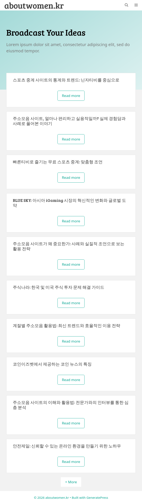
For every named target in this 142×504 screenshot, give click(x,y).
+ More (71, 482)
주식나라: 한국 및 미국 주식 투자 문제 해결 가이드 (58, 287)
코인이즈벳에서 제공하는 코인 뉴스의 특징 (52, 364)
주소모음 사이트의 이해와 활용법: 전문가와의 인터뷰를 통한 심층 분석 (71, 404)
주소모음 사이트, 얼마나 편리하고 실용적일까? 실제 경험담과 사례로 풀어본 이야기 (69, 120)
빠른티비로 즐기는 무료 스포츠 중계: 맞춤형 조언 (58, 162)
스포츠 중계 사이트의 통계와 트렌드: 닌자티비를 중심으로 (66, 80)
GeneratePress (97, 497)
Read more (71, 95)
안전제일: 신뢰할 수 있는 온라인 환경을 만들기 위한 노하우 (67, 446)
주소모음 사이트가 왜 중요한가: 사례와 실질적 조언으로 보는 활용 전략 (68, 246)
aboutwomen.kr (34, 5)
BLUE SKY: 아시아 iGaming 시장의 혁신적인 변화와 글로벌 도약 (69, 202)
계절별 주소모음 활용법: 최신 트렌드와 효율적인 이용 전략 (66, 325)
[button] (126, 5)
